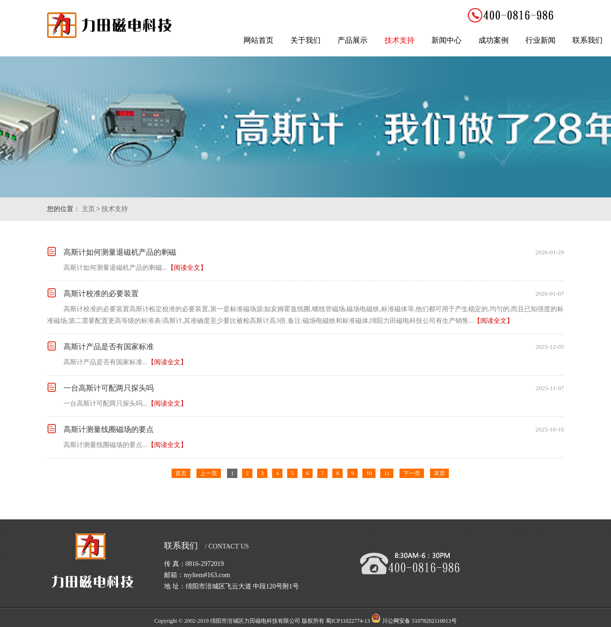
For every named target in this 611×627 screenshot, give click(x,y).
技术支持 (399, 40)
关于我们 (305, 40)
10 (369, 473)
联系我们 (587, 40)
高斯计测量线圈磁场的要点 (108, 429)
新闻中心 (446, 40)
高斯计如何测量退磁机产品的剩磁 (119, 252)
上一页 (208, 473)
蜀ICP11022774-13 (348, 621)
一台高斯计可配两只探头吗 (108, 388)
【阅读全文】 (187, 267)
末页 (439, 473)
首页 (181, 473)
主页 (88, 208)
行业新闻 (540, 40)
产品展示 (352, 40)
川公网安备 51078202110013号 (419, 621)
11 (387, 473)
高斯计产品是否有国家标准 (108, 347)
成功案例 (493, 40)
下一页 (411, 473)
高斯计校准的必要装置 (101, 294)
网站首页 (258, 40)
